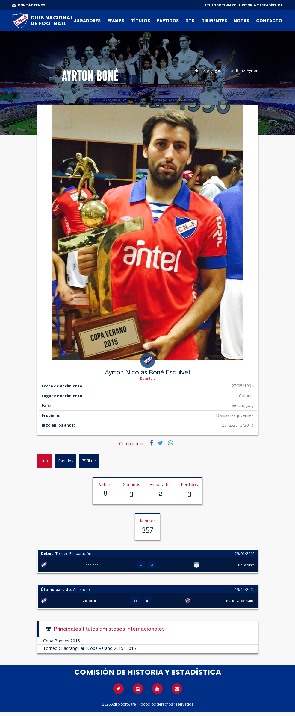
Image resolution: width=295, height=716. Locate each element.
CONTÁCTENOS (28, 5)
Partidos (168, 21)
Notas (241, 21)
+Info (44, 460)
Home (199, 70)
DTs (189, 21)
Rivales (115, 21)
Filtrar (89, 460)
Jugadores (87, 21)
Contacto (269, 21)
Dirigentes (214, 21)
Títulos (140, 21)
